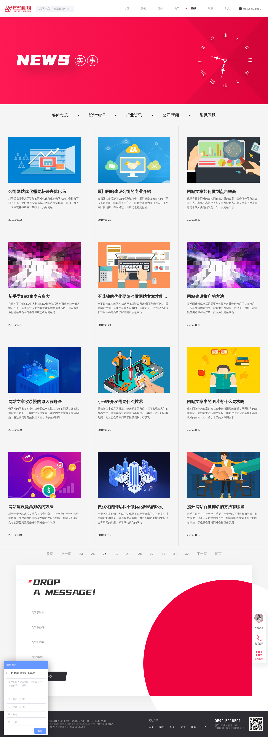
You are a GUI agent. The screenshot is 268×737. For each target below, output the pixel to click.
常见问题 (208, 115)
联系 (210, 8)
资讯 (193, 8)
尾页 (218, 554)
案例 (143, 8)
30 (163, 554)
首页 (126, 8)
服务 (160, 8)
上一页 (66, 554)
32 (187, 554)
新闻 (193, 726)
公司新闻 (171, 115)
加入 (227, 8)
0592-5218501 (228, 720)
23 (81, 554)
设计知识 (97, 115)
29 (152, 554)
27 (128, 554)
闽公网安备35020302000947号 (80, 724)
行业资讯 (134, 115)
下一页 (202, 554)
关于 (177, 8)
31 (175, 554)
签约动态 (60, 115)
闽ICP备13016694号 (54, 724)
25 (104, 554)
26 (116, 554)
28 (140, 554)
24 (93, 554)
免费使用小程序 (62, 8)
